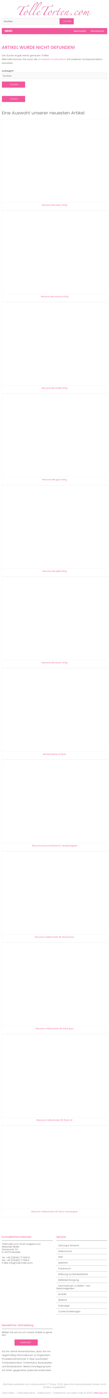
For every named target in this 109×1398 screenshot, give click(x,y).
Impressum (63, 1268)
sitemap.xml (100, 1392)
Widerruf (61, 1299)
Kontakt (61, 1294)
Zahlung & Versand (67, 1245)
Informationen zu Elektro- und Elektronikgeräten (73, 1287)
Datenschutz (64, 1251)
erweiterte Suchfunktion (52, 59)
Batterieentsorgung (67, 1279)
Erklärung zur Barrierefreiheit (72, 1274)
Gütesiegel (63, 1305)
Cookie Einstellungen (68, 1311)
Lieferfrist (62, 1262)
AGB (59, 1256)
